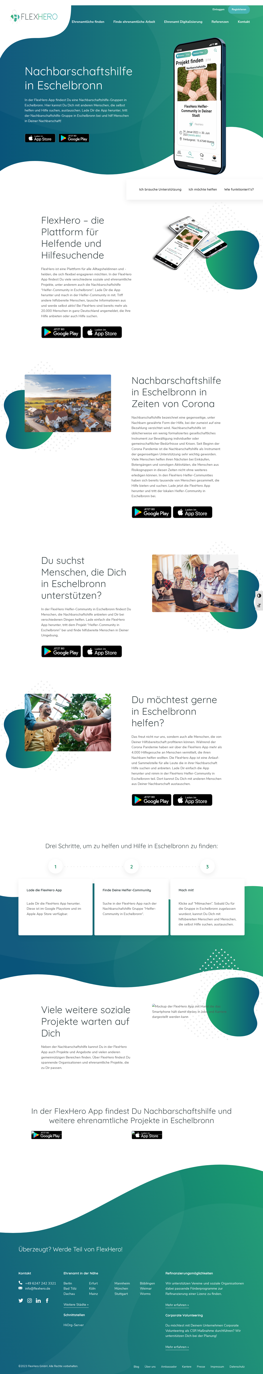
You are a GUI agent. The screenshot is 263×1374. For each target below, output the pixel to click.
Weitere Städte (75, 1304)
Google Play (61, 332)
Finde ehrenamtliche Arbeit (134, 22)
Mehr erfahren (175, 1305)
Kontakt (244, 22)
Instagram (29, 1300)
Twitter (20, 1300)
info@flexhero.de (37, 1288)
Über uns (150, 1367)
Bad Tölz (70, 1288)
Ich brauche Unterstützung (160, 189)
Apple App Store (40, 138)
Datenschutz (237, 1367)
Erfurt (93, 1283)
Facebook (47, 1300)
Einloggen (218, 9)
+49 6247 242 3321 (40, 1283)
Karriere (186, 1367)
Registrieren (239, 9)
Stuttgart (121, 1294)
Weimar (146, 1288)
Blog (136, 1367)
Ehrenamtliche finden (88, 22)
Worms (145, 1294)
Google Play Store (73, 138)
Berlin (68, 1283)
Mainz (93, 1294)
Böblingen (147, 1283)
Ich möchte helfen (203, 189)
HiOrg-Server (74, 1325)
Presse (201, 1367)
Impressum (217, 1367)
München (121, 1288)
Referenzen (220, 22)
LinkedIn (38, 1300)
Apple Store (102, 332)
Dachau (69, 1294)
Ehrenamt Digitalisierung (183, 22)
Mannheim (122, 1283)
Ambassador (169, 1367)
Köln (92, 1288)
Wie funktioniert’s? (239, 189)
